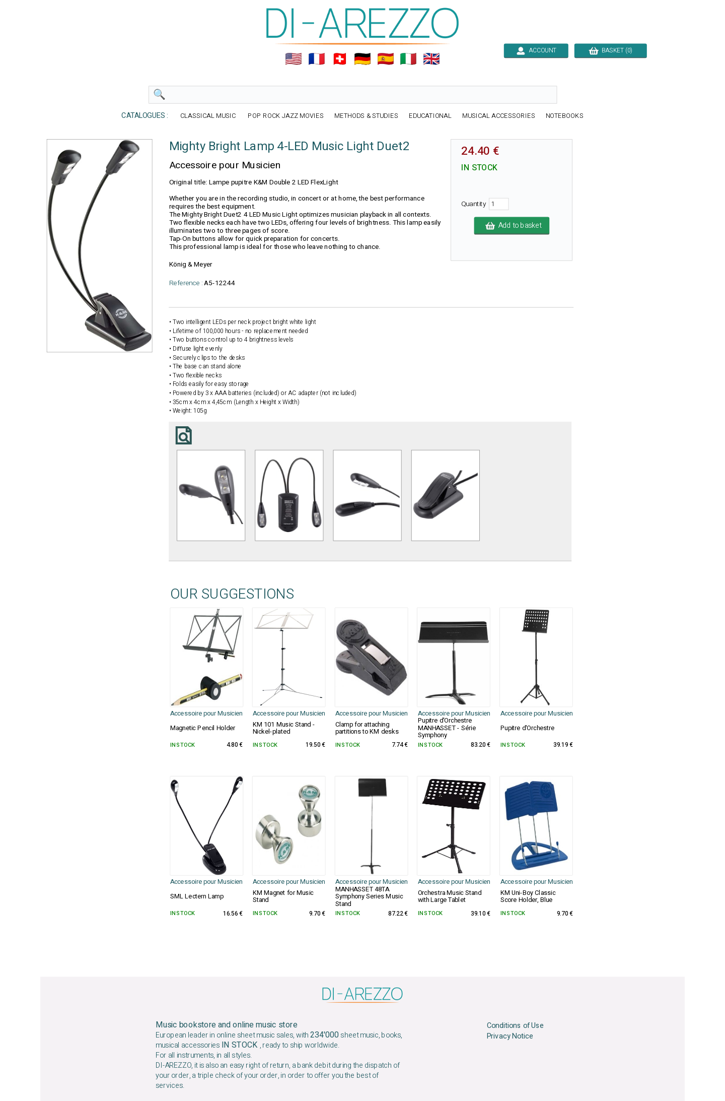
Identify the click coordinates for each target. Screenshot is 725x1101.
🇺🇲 (293, 59)
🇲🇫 (316, 59)
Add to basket (512, 225)
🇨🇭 (339, 59)
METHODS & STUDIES (366, 116)
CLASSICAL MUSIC (209, 116)
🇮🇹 (408, 59)
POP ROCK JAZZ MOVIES (285, 116)
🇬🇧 (431, 59)
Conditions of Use (515, 1025)
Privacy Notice (510, 1036)
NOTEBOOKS (565, 116)
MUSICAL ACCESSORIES (498, 116)
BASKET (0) (610, 50)
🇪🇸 (385, 59)
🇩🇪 (362, 59)
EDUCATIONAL (430, 116)
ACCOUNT (536, 50)
